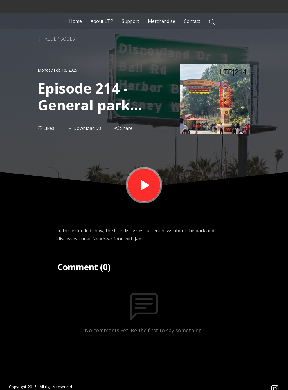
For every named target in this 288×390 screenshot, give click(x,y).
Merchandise (161, 21)
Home (75, 21)
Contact (192, 21)
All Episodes (56, 39)
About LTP (102, 21)
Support (130, 21)
